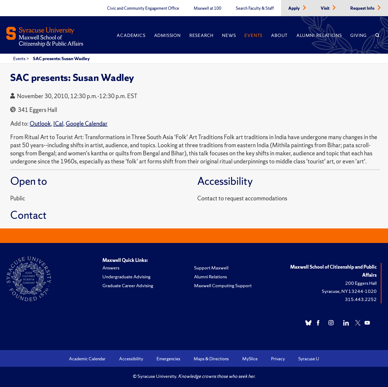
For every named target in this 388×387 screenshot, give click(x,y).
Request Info (362, 8)
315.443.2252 (361, 299)
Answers (110, 268)
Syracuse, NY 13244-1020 (349, 291)
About (279, 35)
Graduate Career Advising (127, 285)
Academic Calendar (87, 359)
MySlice (250, 359)
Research (201, 35)
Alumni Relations (319, 35)
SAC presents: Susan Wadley (61, 58)
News (229, 35)
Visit (325, 8)
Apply (294, 8)
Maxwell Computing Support (223, 285)
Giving (358, 35)
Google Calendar (87, 124)
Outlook (40, 124)
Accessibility (131, 359)
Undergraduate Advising (126, 276)
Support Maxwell (211, 268)
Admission (167, 35)
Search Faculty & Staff (255, 8)
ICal (58, 124)
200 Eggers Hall (361, 283)
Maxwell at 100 (207, 8)
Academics (131, 35)
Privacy (278, 359)
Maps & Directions (211, 359)
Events (253, 35)
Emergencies (168, 359)
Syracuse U (308, 359)
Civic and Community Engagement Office (143, 8)
